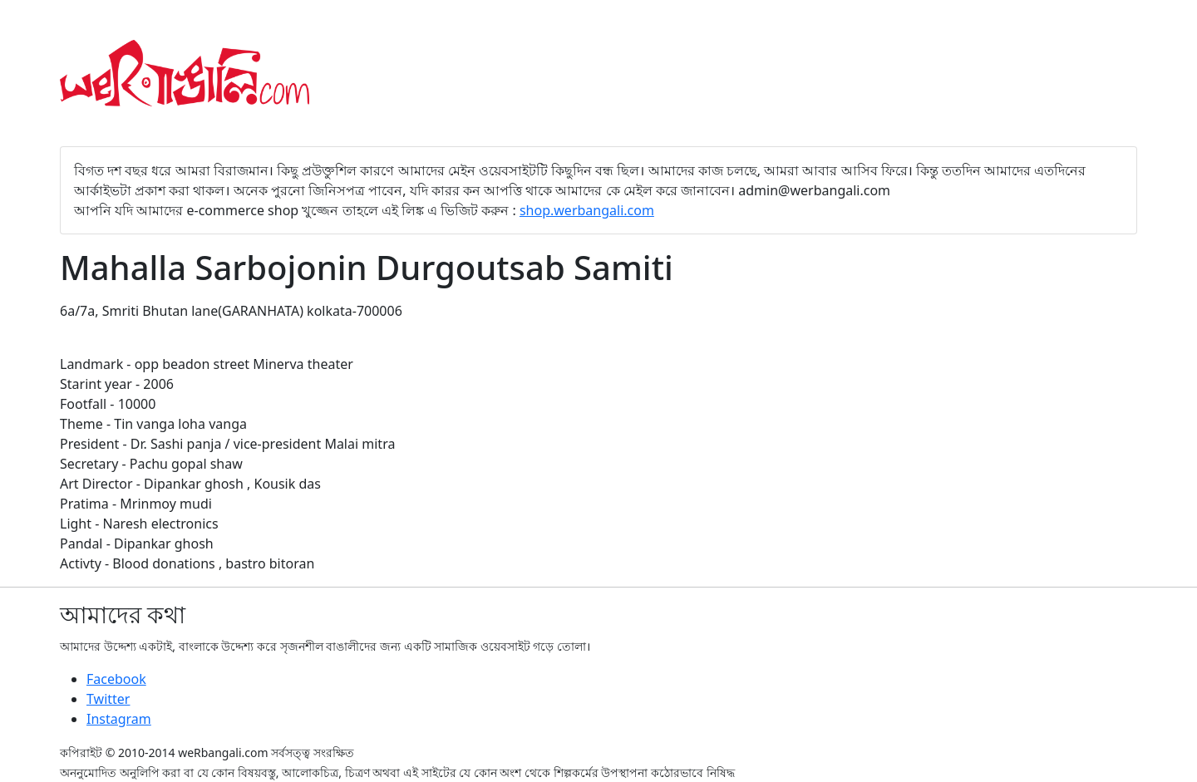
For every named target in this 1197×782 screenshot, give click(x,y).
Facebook (116, 679)
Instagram (118, 719)
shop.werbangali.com (587, 210)
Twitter (108, 699)
